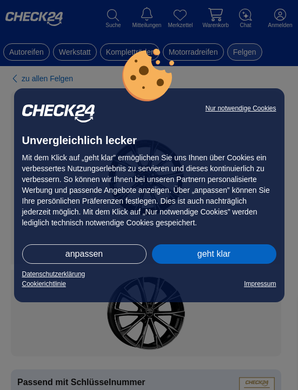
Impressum (260, 284)
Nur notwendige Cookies (241, 108)
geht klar (213, 253)
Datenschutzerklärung (53, 274)
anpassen (84, 253)
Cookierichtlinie (44, 284)
